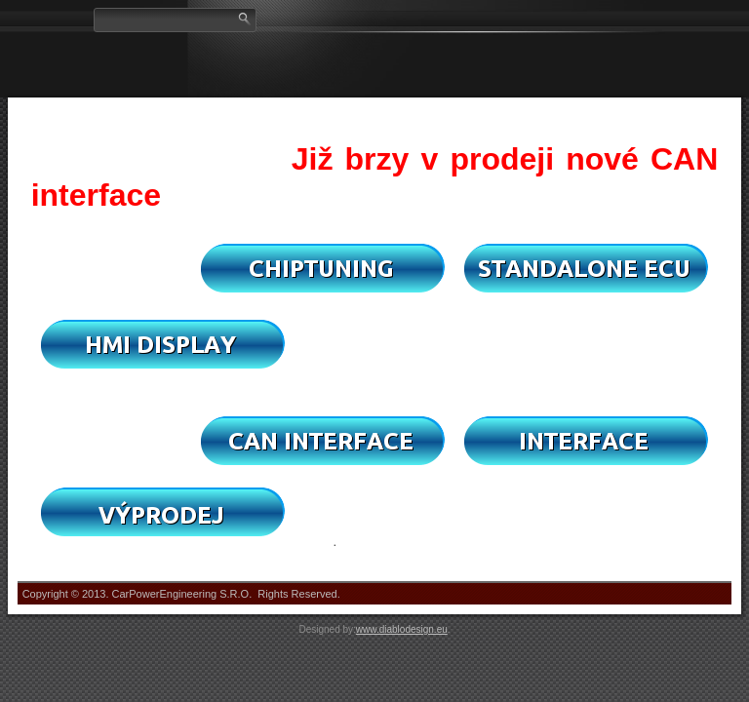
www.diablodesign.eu (402, 629)
